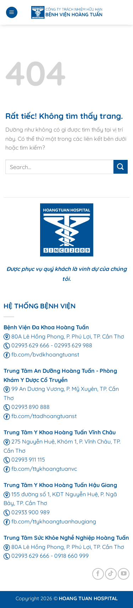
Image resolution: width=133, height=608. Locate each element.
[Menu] (11, 12)
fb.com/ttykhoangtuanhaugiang (50, 521)
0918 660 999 (71, 555)
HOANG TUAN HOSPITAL (88, 598)
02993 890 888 (27, 406)
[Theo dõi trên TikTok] (111, 574)
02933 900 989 (27, 512)
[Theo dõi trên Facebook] (98, 574)
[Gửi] (120, 167)
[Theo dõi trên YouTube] (123, 574)
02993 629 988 (73, 345)
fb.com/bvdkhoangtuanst (41, 354)
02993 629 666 (26, 345)
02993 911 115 (24, 459)
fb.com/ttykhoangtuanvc (40, 468)
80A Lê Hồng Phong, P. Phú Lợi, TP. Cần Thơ (64, 336)
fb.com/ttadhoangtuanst (40, 415)
